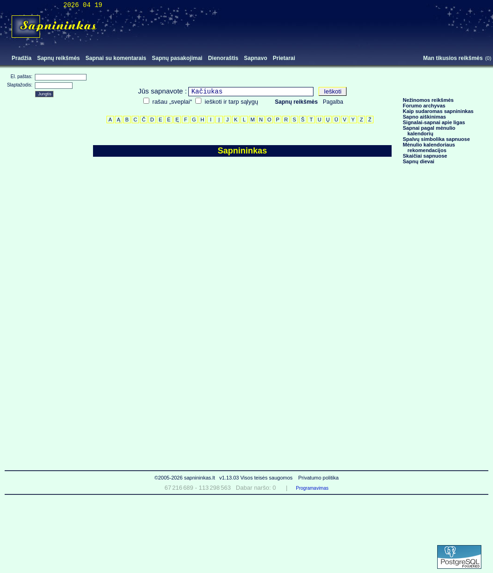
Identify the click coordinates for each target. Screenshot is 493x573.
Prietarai (284, 58)
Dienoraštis (223, 58)
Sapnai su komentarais (116, 58)
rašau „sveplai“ (172, 101)
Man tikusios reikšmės (453, 58)
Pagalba (333, 102)
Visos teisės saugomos (267, 477)
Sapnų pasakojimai (177, 58)
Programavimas (312, 488)
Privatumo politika (318, 477)
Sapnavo (255, 58)
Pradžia (22, 58)
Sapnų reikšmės (58, 58)
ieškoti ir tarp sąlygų (231, 101)
